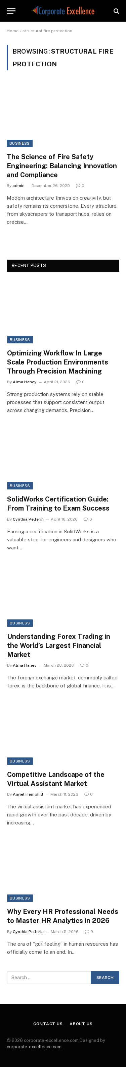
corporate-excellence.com (34, 1046)
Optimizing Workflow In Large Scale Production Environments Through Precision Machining (57, 362)
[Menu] (11, 10)
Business (19, 143)
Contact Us (47, 1023)
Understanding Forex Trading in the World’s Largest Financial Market (58, 645)
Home (12, 30)
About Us (81, 1023)
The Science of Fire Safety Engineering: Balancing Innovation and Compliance (62, 166)
